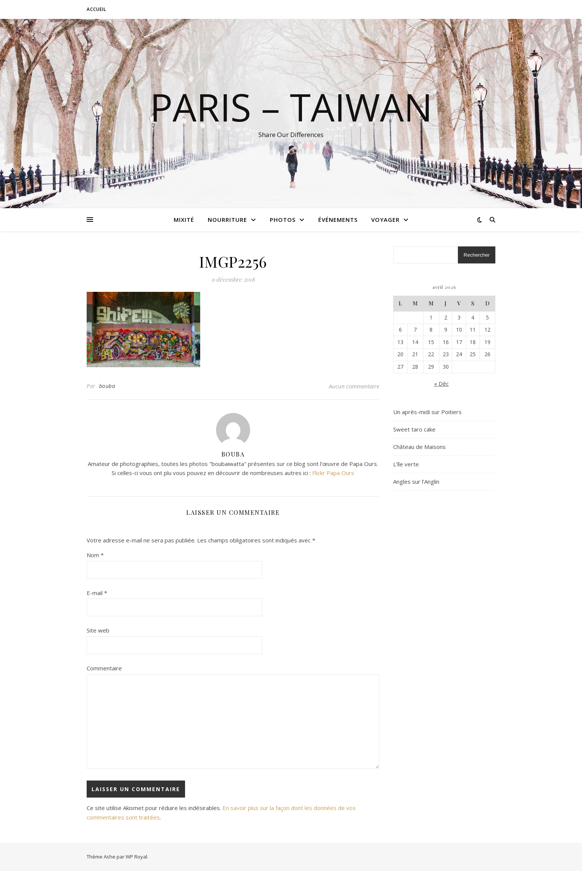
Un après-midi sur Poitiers (427, 412)
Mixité (184, 219)
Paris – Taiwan (291, 107)
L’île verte (406, 464)
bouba (107, 386)
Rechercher (477, 255)
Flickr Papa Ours (333, 473)
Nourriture (227, 219)
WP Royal (136, 856)
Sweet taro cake (414, 429)
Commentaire (104, 668)
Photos (283, 219)
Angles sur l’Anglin (416, 481)
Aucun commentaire (354, 386)
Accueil (96, 9)
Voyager (385, 219)
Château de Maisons (419, 446)
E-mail (97, 593)
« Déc (441, 383)
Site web (98, 630)
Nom (95, 555)
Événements (338, 219)
